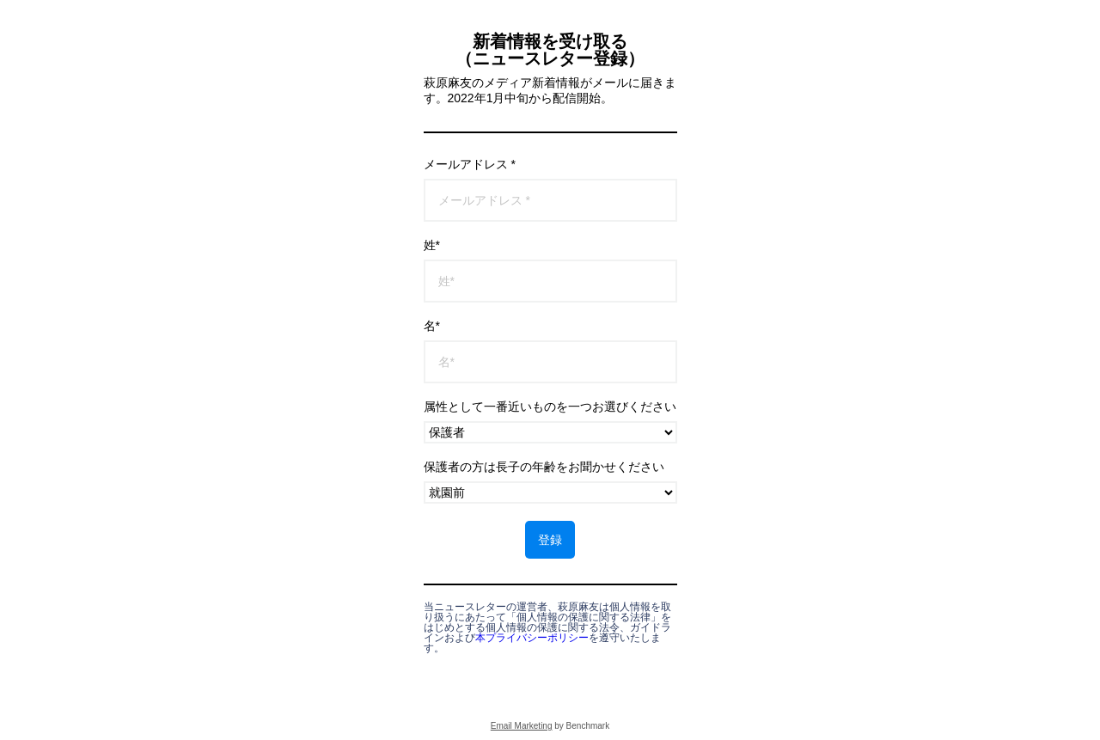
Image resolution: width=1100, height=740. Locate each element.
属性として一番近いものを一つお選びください (550, 407)
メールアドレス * (470, 164)
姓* (432, 245)
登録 (550, 540)
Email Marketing (522, 726)
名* (432, 326)
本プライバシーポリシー (532, 638)
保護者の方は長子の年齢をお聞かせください (544, 467)
